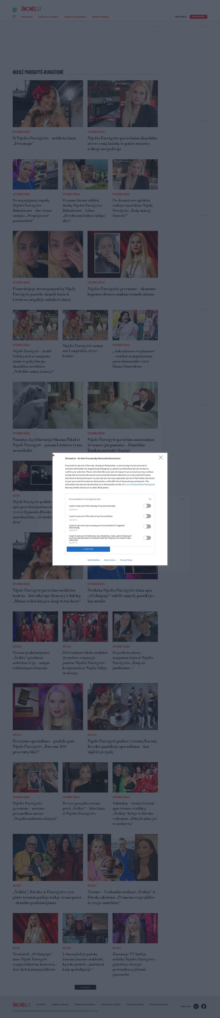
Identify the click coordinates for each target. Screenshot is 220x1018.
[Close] (162, 458)
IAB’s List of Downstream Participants (138, 484)
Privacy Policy (126, 560)
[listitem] (110, 499)
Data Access (109, 560)
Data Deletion (94, 560)
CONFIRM (88, 549)
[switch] (147, 506)
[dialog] (110, 509)
